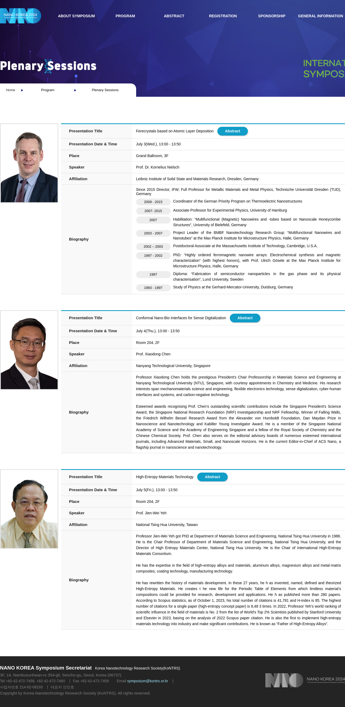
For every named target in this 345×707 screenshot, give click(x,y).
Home (10, 90)
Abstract (174, 16)
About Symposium (76, 16)
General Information (320, 16)
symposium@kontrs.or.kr (147, 681)
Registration (223, 16)
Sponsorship (272, 16)
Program (125, 16)
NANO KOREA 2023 (20, 16)
